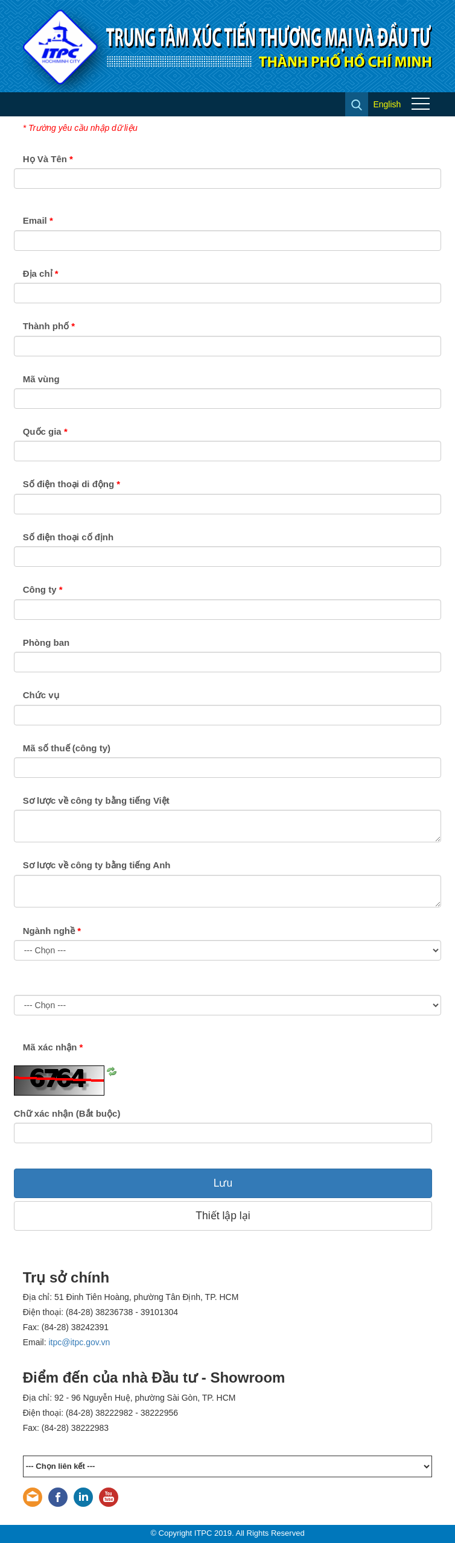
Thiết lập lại (223, 1216)
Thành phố (49, 326)
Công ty (43, 589)
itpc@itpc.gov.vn (79, 1342)
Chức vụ (41, 695)
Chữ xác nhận (67, 1113)
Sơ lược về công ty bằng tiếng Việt (96, 800)
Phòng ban (46, 642)
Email (38, 220)
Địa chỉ (41, 273)
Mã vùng (41, 379)
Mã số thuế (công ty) (66, 748)
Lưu (223, 1183)
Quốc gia (45, 431)
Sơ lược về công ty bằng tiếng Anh (97, 865)
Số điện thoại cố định (68, 537)
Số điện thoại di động (71, 484)
